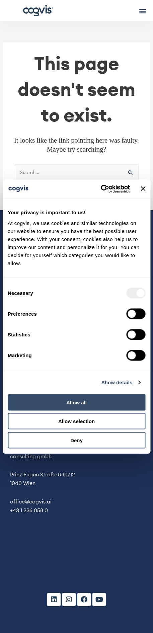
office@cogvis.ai (31, 501)
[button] (142, 10)
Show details (117, 382)
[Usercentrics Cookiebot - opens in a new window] (100, 188)
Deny (76, 440)
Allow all (76, 402)
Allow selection (76, 421)
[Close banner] (143, 188)
